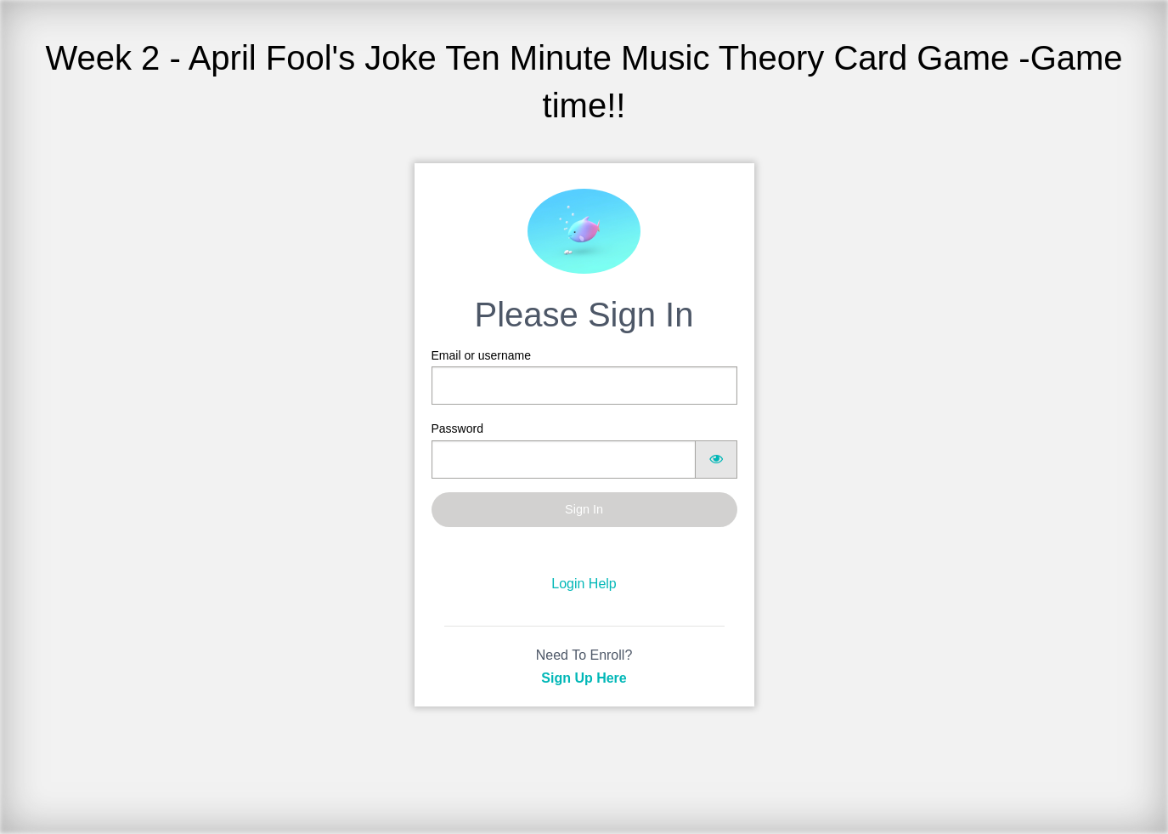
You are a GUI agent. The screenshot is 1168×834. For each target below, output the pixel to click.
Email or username (584, 377)
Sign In (584, 509)
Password (584, 450)
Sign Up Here (583, 678)
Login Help (584, 583)
